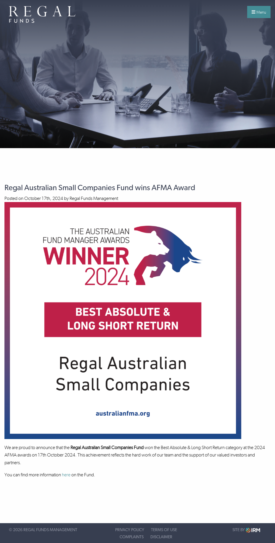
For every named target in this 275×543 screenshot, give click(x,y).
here (66, 475)
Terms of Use (164, 530)
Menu (259, 12)
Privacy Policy (129, 530)
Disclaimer (161, 537)
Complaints (132, 537)
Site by (246, 530)
